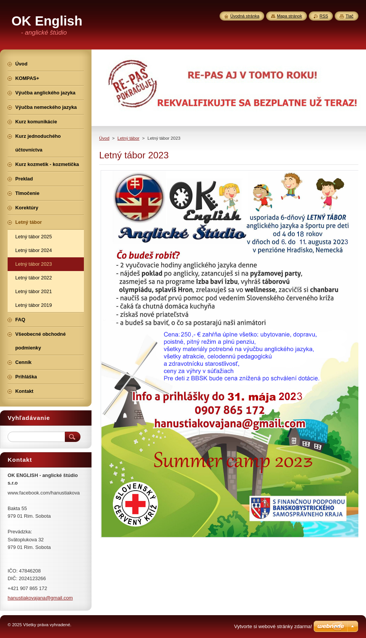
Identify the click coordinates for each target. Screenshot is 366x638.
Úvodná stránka (244, 16)
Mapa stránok (289, 16)
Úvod (104, 138)
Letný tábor (128, 138)
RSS (323, 16)
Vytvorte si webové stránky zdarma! (273, 626)
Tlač (349, 16)
